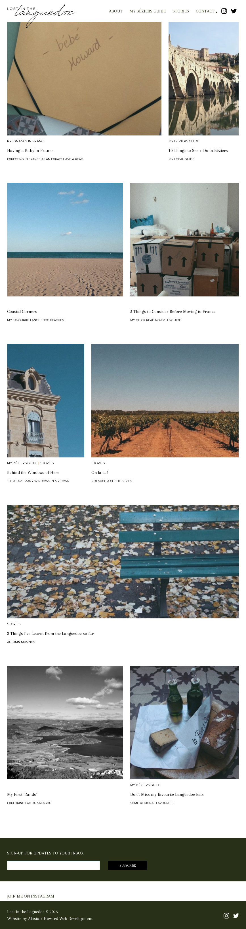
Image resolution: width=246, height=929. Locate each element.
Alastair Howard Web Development (60, 918)
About (116, 11)
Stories (181, 11)
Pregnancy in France (26, 141)
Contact (205, 11)
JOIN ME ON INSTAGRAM (30, 896)
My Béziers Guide (147, 11)
